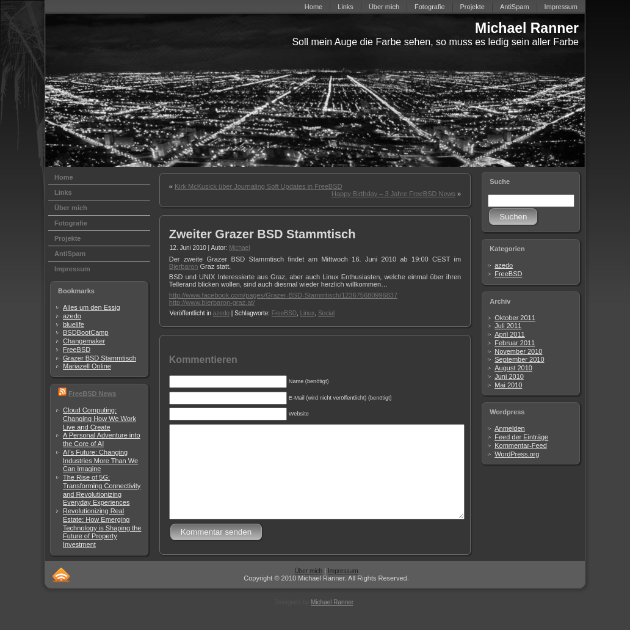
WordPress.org (516, 454)
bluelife (73, 324)
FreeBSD (76, 349)
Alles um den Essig (91, 307)
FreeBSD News (92, 393)
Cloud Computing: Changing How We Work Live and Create (99, 418)
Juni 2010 (509, 376)
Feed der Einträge (521, 437)
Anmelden (509, 428)
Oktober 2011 (514, 317)
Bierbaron (183, 266)
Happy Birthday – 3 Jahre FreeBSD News (393, 193)
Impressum (343, 589)
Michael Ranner (527, 28)
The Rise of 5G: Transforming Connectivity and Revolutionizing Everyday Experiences (101, 490)
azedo (72, 316)
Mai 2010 (508, 385)
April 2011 (509, 334)
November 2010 (518, 351)
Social (326, 313)
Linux (307, 313)
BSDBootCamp (86, 332)
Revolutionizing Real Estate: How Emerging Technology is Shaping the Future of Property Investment (102, 527)
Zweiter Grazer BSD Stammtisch (262, 234)
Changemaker (84, 341)
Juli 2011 (507, 325)
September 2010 (519, 359)
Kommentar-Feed (520, 445)
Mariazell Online (87, 366)
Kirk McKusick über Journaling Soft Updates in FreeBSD (258, 186)
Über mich (308, 589)
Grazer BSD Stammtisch (99, 358)
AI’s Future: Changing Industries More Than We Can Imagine (100, 461)
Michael (239, 247)
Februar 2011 (514, 342)
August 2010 (513, 368)
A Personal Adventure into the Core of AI (101, 439)
